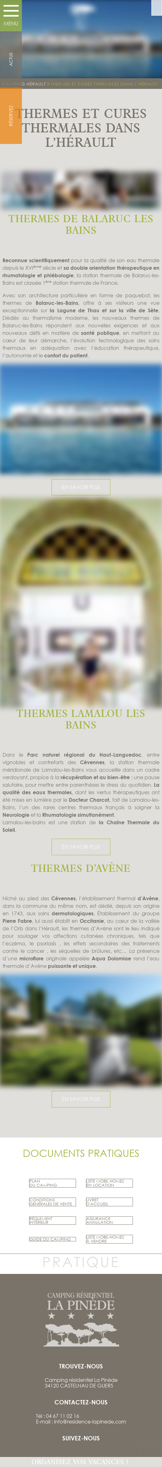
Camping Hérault (24, 83)
